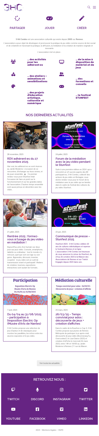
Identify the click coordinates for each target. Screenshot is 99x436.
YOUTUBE (13, 418)
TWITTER (85, 399)
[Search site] (89, 7)
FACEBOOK (37, 418)
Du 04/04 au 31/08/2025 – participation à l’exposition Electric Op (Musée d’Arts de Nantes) (24, 319)
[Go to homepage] (13, 7)
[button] (94, 7)
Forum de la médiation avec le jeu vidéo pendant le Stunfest (73, 161)
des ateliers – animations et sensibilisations (37, 78)
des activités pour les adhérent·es (36, 62)
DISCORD (37, 399)
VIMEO (61, 418)
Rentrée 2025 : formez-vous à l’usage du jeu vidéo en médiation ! (25, 239)
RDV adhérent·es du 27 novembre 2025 (22, 160)
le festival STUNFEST (83, 96)
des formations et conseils (84, 81)
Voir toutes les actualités (50, 363)
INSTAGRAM (61, 399)
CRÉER (81, 27)
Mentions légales (49, 430)
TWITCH (13, 399)
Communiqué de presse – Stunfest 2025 (73, 238)
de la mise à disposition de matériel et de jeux (85, 63)
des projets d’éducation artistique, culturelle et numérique (35, 98)
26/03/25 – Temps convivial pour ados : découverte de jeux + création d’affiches (70, 319)
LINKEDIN (86, 418)
